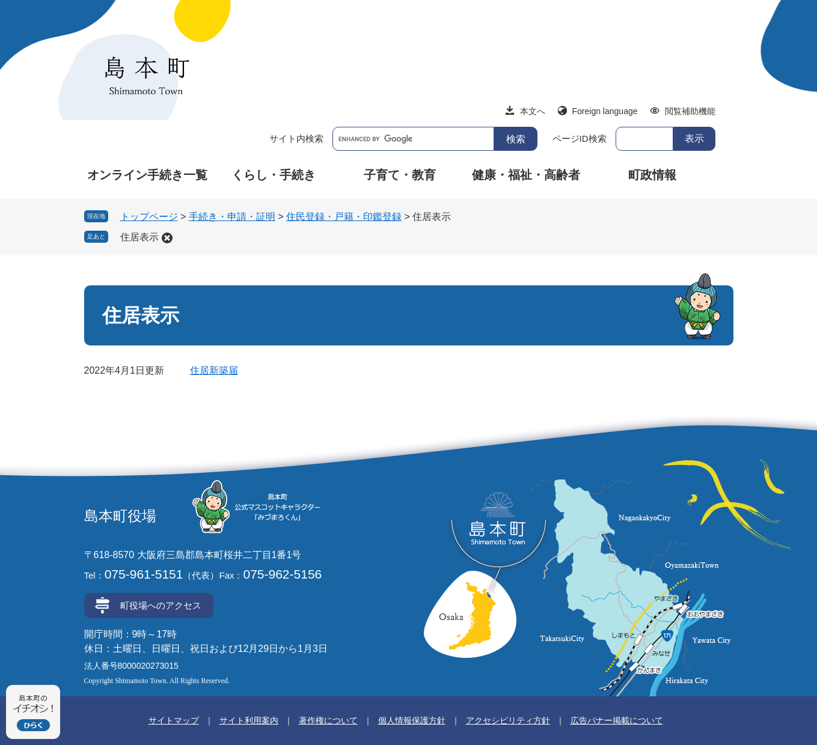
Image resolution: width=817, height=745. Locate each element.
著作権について (328, 720)
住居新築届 (214, 370)
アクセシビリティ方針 (508, 720)
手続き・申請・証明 (232, 216)
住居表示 (139, 237)
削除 (167, 238)
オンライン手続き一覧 (147, 174)
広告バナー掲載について (617, 720)
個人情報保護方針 (411, 720)
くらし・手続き (273, 174)
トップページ (149, 216)
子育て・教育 (400, 174)
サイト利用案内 (248, 720)
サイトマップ (173, 720)
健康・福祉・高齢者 (526, 174)
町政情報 (652, 174)
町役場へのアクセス (160, 605)
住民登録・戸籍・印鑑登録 (344, 216)
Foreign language (605, 111)
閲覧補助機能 (690, 111)
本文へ (532, 111)
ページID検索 (579, 138)
